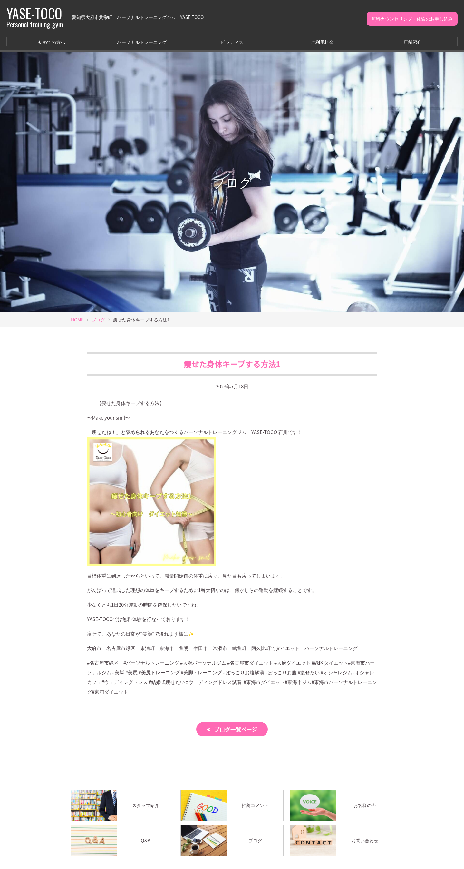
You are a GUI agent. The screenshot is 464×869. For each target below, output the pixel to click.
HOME (77, 319)
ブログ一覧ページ (236, 729)
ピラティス (232, 42)
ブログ (98, 319)
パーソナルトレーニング (142, 42)
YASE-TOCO (34, 17)
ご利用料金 (322, 42)
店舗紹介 (412, 42)
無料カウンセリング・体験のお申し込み (412, 18)
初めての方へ (51, 42)
